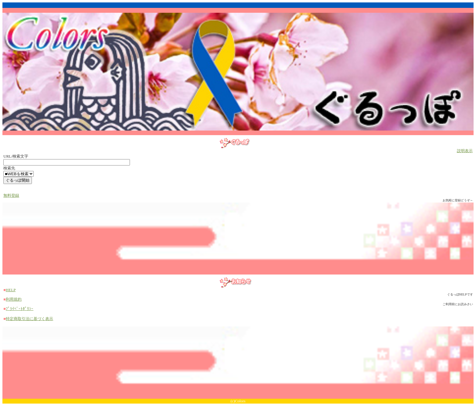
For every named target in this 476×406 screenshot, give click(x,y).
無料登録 (11, 195)
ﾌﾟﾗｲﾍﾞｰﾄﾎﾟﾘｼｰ (19, 308)
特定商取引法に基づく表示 (29, 318)
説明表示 (465, 150)
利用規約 (14, 299)
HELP (11, 290)
